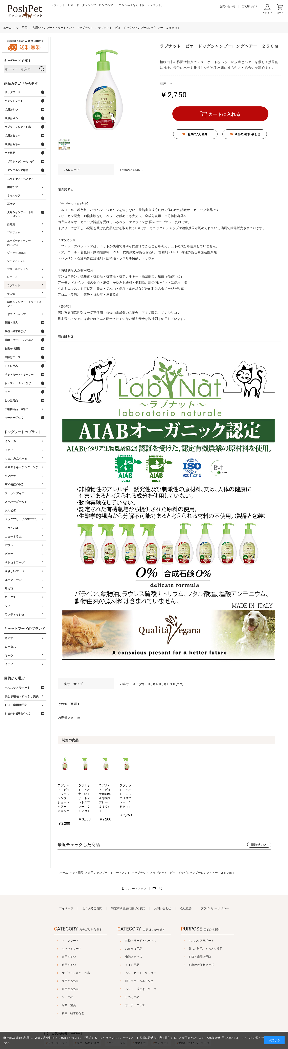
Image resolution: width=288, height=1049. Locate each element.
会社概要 (186, 887)
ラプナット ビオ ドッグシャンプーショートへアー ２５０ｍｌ (72, 789)
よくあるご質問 (92, 887)
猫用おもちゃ (60, 967)
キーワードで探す (17, 60)
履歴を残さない (259, 823)
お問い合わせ (228, 6)
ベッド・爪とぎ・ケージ (140, 967)
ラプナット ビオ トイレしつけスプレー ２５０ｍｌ (181, 789)
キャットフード (61, 927)
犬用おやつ (59, 935)
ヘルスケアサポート (211, 919)
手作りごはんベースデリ (193, 1021)
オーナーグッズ (135, 984)
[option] (73, 777)
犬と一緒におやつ (87, 1021)
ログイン (267, 12)
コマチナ (139, 1021)
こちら (246, 1037)
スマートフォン (136, 867)
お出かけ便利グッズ (211, 943)
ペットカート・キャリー (140, 951)
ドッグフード (60, 919)
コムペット (161, 1021)
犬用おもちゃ (60, 959)
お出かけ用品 (133, 927)
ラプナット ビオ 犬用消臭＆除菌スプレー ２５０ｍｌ (145, 789)
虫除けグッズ (133, 935)
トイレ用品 (132, 943)
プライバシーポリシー (215, 887)
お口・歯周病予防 (210, 935)
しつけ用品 (132, 975)
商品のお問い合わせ (247, 134)
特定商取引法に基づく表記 (128, 887)
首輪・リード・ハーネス (140, 919)
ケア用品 (57, 975)
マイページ (66, 887)
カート (280, 12)
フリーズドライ (57, 1021)
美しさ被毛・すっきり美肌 (215, 927)
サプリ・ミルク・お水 (66, 951)
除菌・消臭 (59, 984)
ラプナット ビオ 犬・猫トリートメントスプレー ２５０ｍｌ (109, 789)
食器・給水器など (63, 992)
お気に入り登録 (197, 134)
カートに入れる (224, 114)
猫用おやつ (59, 943)
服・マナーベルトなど (139, 959)
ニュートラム (116, 1021)
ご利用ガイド (250, 6)
